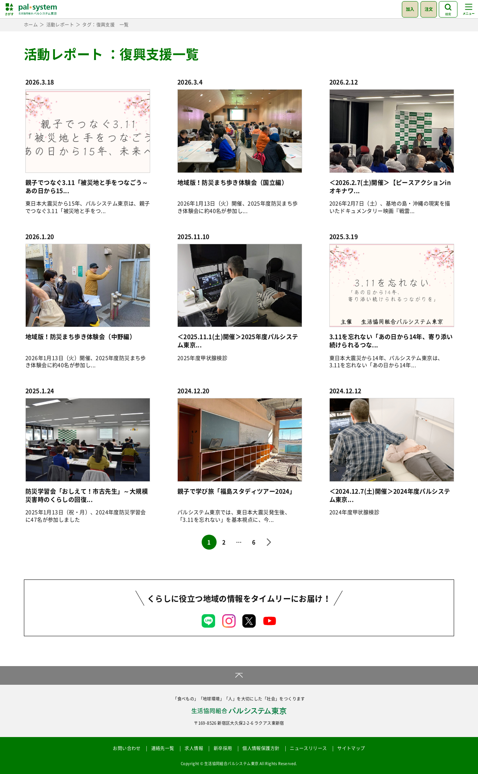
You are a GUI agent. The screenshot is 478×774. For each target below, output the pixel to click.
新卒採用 (223, 748)
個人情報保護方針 (260, 748)
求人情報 (193, 748)
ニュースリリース (308, 748)
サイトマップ (351, 748)
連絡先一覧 (162, 748)
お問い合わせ (126, 748)
